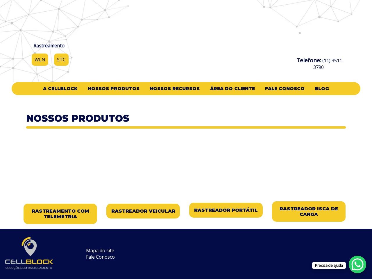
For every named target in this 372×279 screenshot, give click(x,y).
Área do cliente (232, 88)
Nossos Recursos (175, 88)
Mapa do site (100, 250)
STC (61, 59)
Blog (322, 88)
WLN (40, 59)
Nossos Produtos (114, 88)
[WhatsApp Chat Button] (357, 264)
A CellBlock (60, 88)
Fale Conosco (285, 88)
